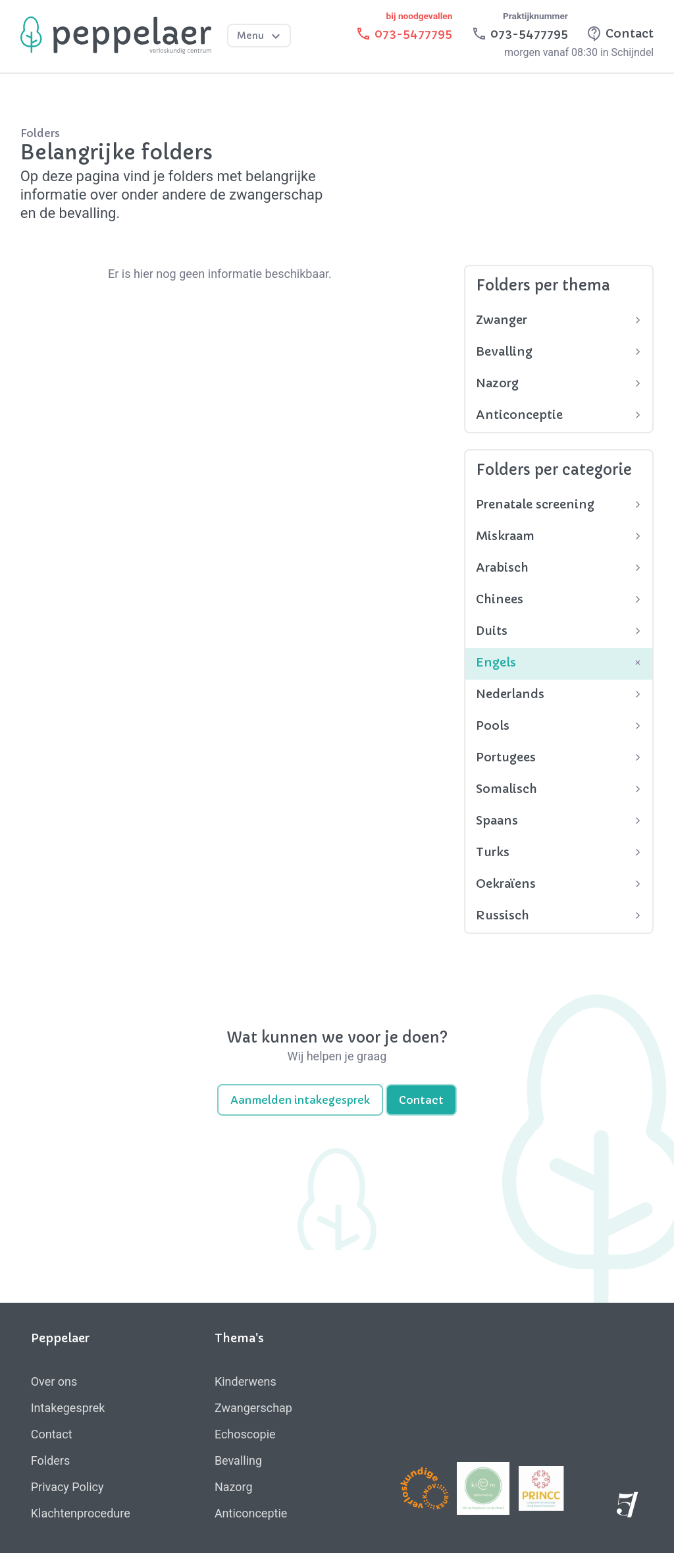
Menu (260, 36)
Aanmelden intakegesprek (300, 1099)
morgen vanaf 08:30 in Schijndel (579, 52)
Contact (421, 1099)
